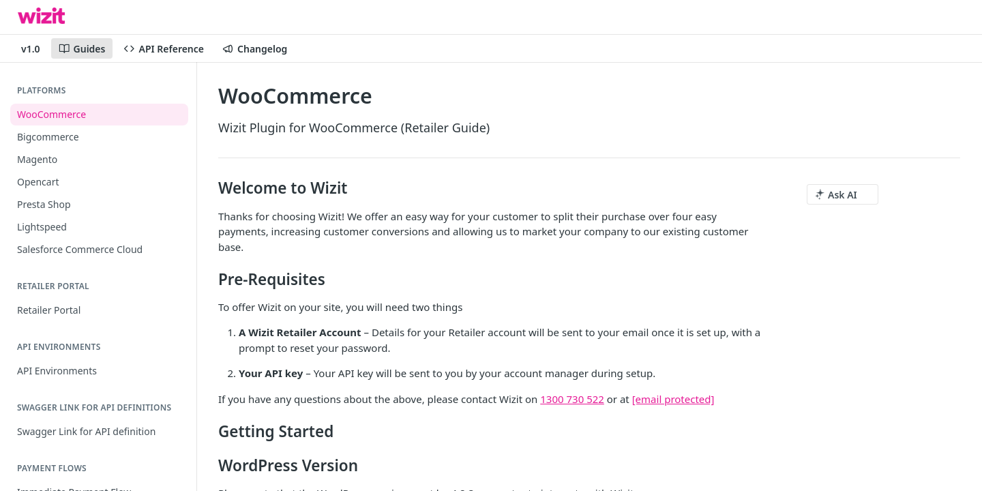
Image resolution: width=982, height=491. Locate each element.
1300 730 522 (572, 399)
